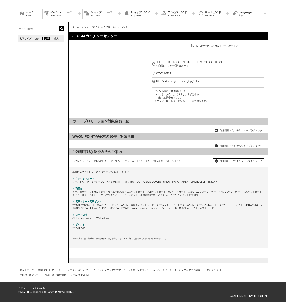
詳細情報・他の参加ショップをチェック (241, 130)
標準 (47, 38)
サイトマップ (27, 270)
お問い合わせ (211, 270)
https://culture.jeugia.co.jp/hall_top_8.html (177, 81)
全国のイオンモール (30, 274)
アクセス (56, 270)
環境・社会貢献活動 (55, 274)
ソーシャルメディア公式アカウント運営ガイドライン (121, 270)
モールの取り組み (79, 274)
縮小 (37, 38)
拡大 (56, 38)
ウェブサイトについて (77, 270)
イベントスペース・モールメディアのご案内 (176, 270)
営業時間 (42, 270)
